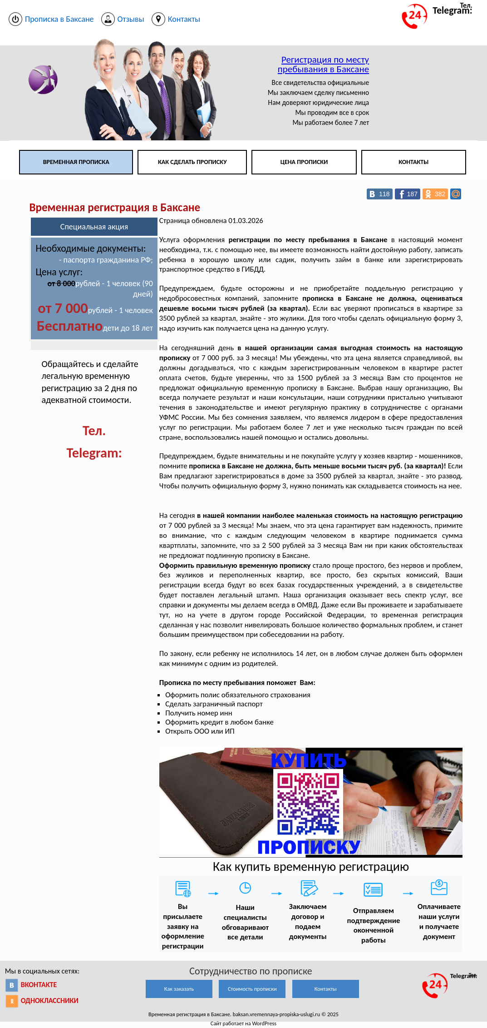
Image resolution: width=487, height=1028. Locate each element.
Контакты (413, 162)
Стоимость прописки (252, 988)
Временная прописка (76, 162)
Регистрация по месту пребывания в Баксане (323, 64)
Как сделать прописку (192, 162)
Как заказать (179, 988)
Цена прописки (304, 162)
